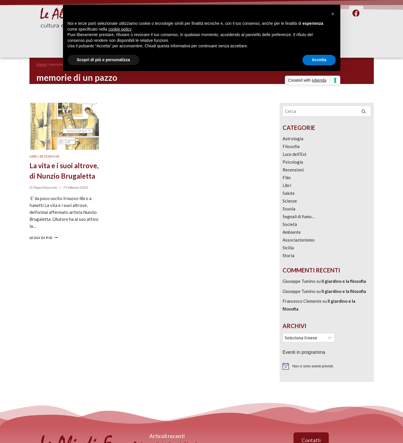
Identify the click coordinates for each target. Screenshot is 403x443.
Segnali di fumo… (299, 216)
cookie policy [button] (119, 29)
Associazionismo (299, 239)
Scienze (290, 200)
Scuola (289, 208)
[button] (332, 13)
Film (287, 177)
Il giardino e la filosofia (344, 281)
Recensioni (50, 156)
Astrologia (293, 138)
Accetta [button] (319, 59)
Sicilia (288, 247)
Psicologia (293, 162)
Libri (33, 156)
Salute (289, 193)
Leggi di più (43, 237)
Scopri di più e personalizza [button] (103, 59)
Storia (288, 255)
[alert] (327, 366)
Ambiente (292, 232)
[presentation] (64, 126)
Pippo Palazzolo (45, 187)
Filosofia (291, 146)
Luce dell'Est (295, 154)
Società (290, 224)
